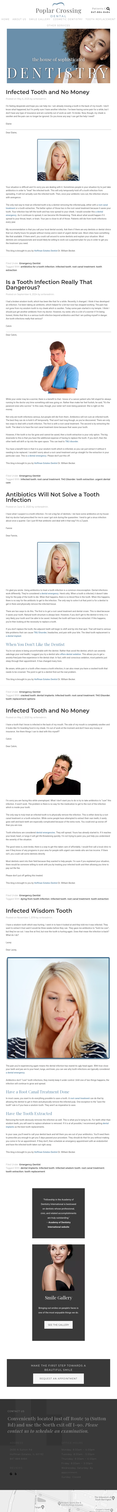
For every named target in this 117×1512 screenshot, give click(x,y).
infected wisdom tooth (68, 1168)
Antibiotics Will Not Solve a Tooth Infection (53, 497)
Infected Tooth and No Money (47, 92)
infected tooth (63, 266)
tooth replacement (34, 1171)
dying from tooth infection (35, 899)
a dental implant (13, 636)
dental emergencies (45, 832)
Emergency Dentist (30, 263)
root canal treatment (83, 266)
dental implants (45, 695)
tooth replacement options (20, 699)
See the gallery (58, 1324)
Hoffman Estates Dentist (46, 251)
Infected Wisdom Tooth (39, 910)
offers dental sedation (70, 654)
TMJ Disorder (68, 479)
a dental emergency (37, 456)
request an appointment (58, 1378)
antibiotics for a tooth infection (38, 266)
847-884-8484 (100, 12)
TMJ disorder (71, 441)
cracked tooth (28, 695)
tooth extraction (85, 479)
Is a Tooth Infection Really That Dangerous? (49, 285)
